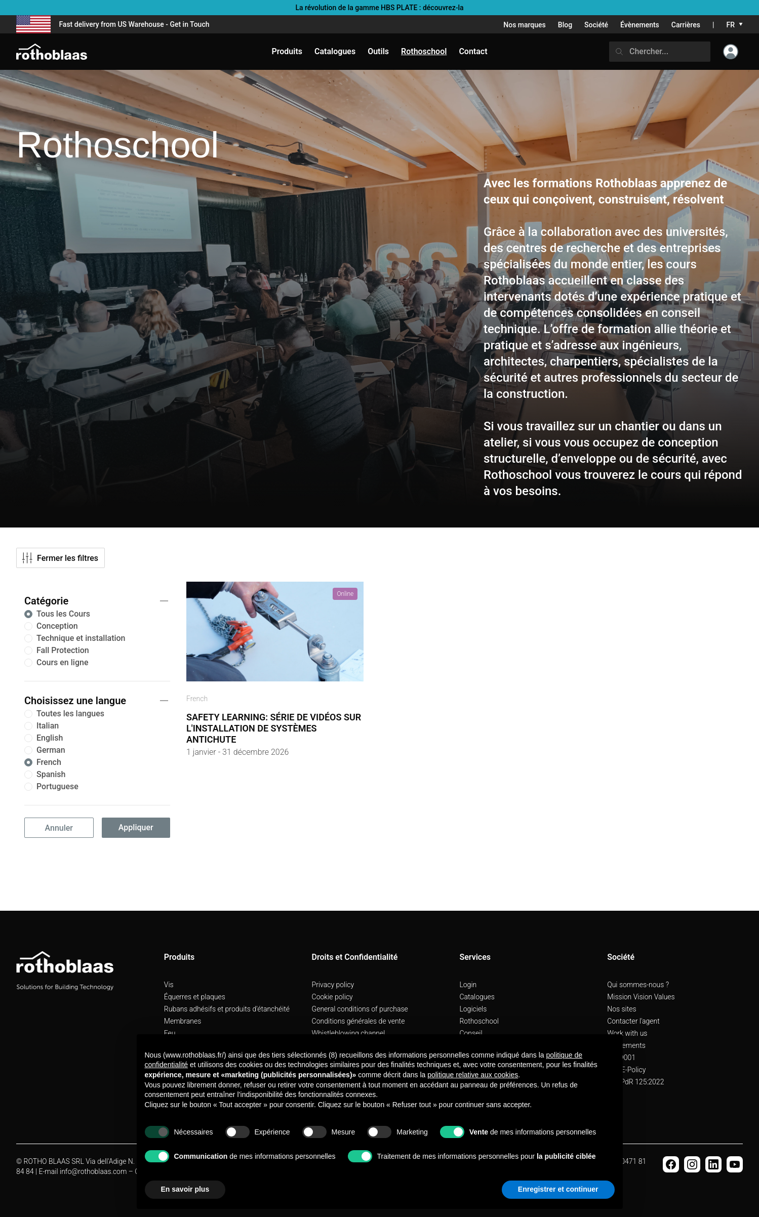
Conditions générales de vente (358, 1021)
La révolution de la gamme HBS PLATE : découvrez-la (379, 8)
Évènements (639, 25)
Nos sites (621, 1009)
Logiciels (473, 1009)
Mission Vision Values (641, 997)
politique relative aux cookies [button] (472, 1075)
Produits (286, 51)
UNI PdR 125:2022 (635, 1082)
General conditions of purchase (360, 1009)
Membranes (183, 1021)
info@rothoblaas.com (93, 1171)
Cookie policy (332, 997)
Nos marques (524, 25)
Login (467, 985)
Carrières (685, 25)
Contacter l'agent (633, 1021)
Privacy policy (333, 985)
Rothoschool (479, 1021)
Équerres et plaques (194, 997)
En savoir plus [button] (185, 1189)
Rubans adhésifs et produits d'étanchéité (227, 1009)
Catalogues (476, 997)
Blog (565, 25)
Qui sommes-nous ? (638, 985)
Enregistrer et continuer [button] (558, 1189)
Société (596, 25)
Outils (378, 51)
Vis (169, 985)
